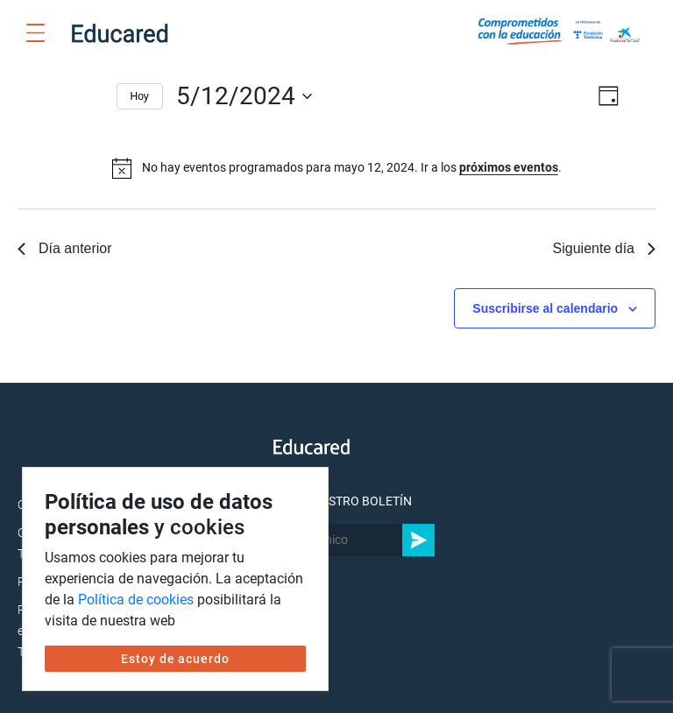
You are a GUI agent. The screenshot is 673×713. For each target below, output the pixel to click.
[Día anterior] (58, 96)
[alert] (337, 168)
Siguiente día (604, 248)
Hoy (140, 96)
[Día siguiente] (92, 96)
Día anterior (65, 248)
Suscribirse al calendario (545, 308)
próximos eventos (508, 167)
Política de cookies (136, 599)
